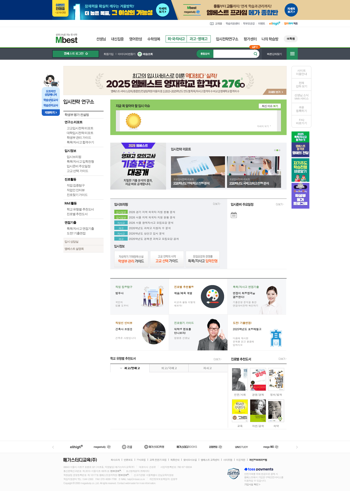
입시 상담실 (71, 241)
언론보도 (128, 460)
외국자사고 (176, 38)
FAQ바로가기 (301, 121)
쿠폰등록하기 (301, 109)
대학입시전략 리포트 (80, 133)
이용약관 (240, 460)
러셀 (127, 447)
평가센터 (250, 39)
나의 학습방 (270, 39)
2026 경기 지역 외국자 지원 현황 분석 (152, 211)
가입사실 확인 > (252, 484)
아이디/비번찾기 (126, 54)
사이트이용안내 (301, 72)
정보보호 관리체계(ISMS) (233, 474)
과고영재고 (199, 38)
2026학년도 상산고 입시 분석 (147, 232)
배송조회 (148, 54)
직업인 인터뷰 (76, 190)
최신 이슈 (270, 106)
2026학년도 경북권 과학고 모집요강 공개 (154, 238)
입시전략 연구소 (83, 101)
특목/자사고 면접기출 (80, 228)
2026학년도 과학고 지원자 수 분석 (150, 227)
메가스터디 (102, 447)
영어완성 (135, 39)
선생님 (101, 39)
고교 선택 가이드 (77, 171)
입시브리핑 (74, 157)
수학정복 (153, 39)
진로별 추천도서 (77, 214)
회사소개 (115, 460)
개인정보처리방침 (258, 460)
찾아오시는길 (190, 460)
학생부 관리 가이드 (79, 137)
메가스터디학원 (154, 447)
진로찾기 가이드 (77, 195)
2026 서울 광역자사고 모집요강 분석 (151, 222)
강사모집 (141, 460)
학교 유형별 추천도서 (80, 209)
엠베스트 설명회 (74, 248)
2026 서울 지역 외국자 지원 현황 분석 (152, 216)
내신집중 (117, 39)
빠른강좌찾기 (274, 54)
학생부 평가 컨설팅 (77, 114)
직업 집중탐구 (76, 185)
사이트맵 (227, 460)
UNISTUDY (244, 447)
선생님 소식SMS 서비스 (301, 96)
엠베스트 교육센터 (210, 460)
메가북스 (187, 447)
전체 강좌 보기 (301, 84)
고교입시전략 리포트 (80, 128)
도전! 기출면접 (76, 233)
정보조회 (114, 471)
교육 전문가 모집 (158, 460)
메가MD (271, 447)
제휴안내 (174, 460)
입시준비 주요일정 (78, 166)
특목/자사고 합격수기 (80, 142)
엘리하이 (76, 447)
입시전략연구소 (227, 39)
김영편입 (215, 447)
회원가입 (108, 54)
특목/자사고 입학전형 (80, 161)
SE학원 (291, 38)
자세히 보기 (263, 126)
